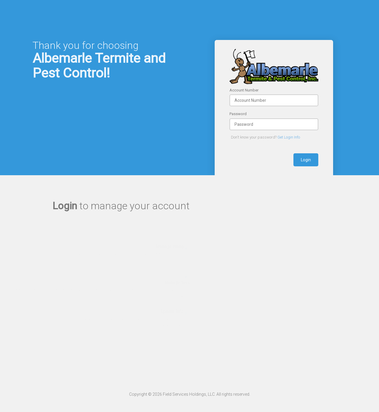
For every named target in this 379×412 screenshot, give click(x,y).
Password (238, 114)
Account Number (243, 90)
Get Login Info (288, 137)
